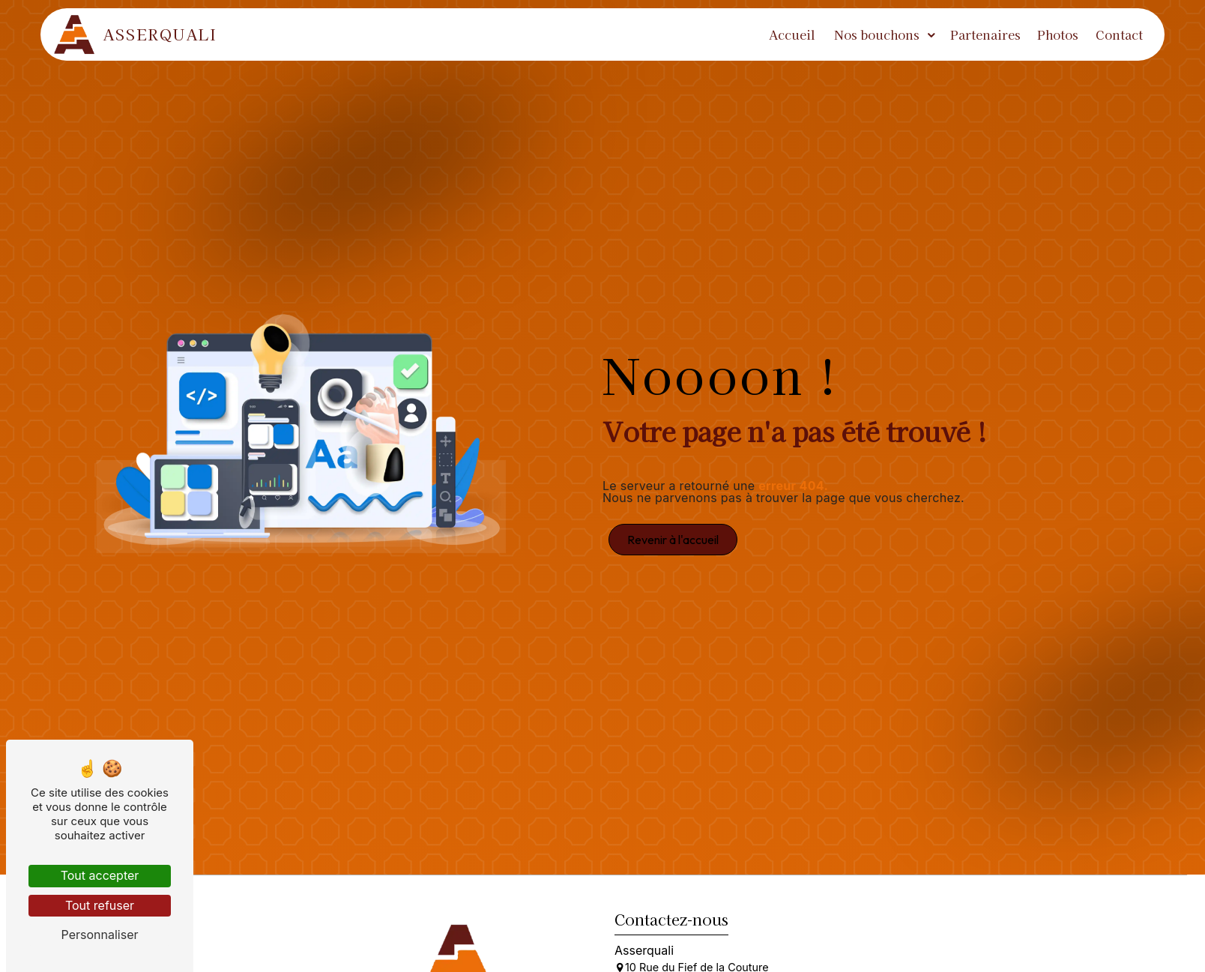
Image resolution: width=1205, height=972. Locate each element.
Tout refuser (99, 905)
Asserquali (140, 34)
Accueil (788, 34)
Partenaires (981, 34)
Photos (1053, 34)
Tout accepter (100, 875)
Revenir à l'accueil (673, 539)
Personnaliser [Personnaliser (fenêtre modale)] (100, 934)
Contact (1114, 34)
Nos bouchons (872, 34)
